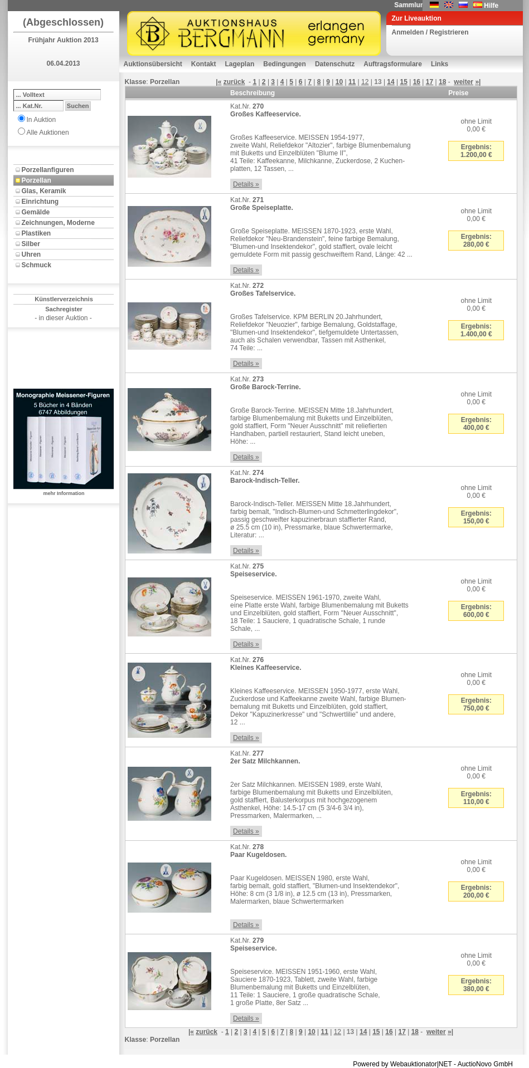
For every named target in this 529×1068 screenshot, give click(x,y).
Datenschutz (335, 64)
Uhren (31, 254)
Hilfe (491, 5)
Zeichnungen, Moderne (58, 223)
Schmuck (36, 265)
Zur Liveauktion (416, 18)
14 (390, 82)
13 (377, 82)
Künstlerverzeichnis (64, 299)
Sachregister (63, 309)
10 (339, 82)
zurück (234, 82)
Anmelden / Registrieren (430, 32)
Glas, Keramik (44, 191)
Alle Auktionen (48, 132)
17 (429, 82)
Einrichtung (40, 201)
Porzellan (36, 180)
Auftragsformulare (392, 64)
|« (218, 82)
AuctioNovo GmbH (485, 1064)
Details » (246, 184)
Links (439, 64)
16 (416, 82)
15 (403, 82)
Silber (31, 244)
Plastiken (36, 233)
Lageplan (240, 64)
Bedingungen (284, 64)
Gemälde (36, 212)
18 (442, 82)
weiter (463, 82)
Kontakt (203, 64)
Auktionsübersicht (153, 64)
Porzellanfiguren (48, 170)
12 (364, 82)
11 (352, 82)
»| (478, 82)
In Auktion (41, 120)
